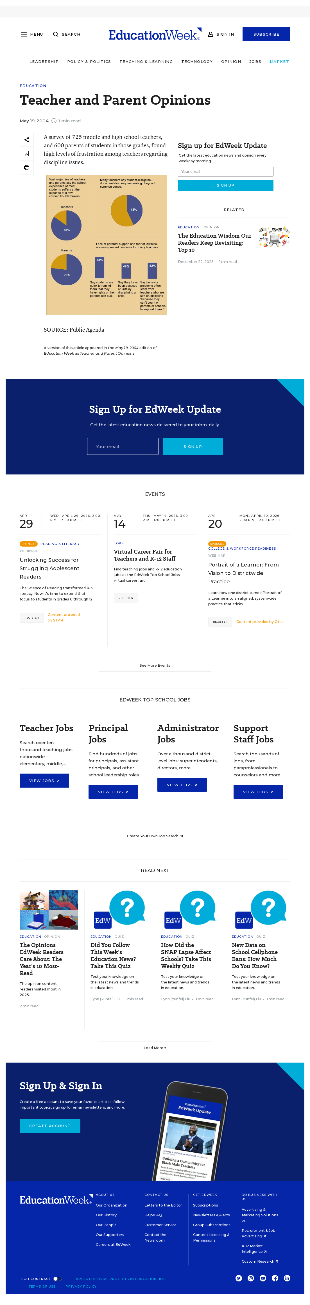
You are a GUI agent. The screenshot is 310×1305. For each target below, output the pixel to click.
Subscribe (267, 34)
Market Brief (275, 61)
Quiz (119, 937)
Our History (106, 1215)
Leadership (29, 61)
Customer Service (160, 1225)
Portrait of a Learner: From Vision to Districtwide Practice (243, 573)
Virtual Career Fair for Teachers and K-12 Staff (145, 555)
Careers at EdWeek (113, 1244)
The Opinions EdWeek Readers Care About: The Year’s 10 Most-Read (42, 959)
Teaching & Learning (132, 61)
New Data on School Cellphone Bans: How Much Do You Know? (255, 956)
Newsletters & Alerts (211, 1215)
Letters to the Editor (163, 1205)
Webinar (28, 551)
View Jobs (44, 780)
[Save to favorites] (26, 153)
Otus (279, 622)
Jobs (241, 61)
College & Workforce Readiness (242, 549)
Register (31, 617)
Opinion (217, 61)
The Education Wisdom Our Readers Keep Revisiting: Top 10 (214, 242)
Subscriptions (205, 1205)
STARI (58, 620)
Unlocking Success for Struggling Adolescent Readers (50, 568)
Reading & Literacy (60, 544)
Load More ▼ (155, 1048)
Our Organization (111, 1205)
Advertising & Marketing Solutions (260, 1214)
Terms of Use (42, 1286)
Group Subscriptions (211, 1225)
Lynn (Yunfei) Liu (105, 999)
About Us (105, 1195)
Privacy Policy (81, 1286)
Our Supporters (110, 1235)
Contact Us (156, 1195)
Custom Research (260, 1261)
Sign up (193, 446)
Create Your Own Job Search (155, 836)
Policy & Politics (75, 61)
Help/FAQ (153, 1215)
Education (33, 86)
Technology (182, 61)
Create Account (50, 1125)
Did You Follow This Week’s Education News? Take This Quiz (113, 956)
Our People (106, 1225)
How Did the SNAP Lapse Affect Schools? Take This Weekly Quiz (186, 956)
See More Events (155, 665)
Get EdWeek (205, 1195)
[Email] (123, 446)
